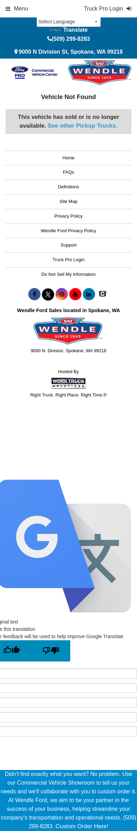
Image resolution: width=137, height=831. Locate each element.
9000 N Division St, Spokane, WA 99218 (71, 52)
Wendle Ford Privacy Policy (68, 230)
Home (69, 157)
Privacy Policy (69, 216)
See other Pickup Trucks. (82, 125)
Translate (68, 30)
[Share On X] (48, 294)
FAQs (68, 172)
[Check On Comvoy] (102, 294)
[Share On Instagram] (62, 294)
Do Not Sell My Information (68, 274)
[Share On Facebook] (34, 294)
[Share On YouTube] (75, 294)
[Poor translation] (50, 651)
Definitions (68, 186)
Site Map (68, 201)
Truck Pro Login (68, 259)
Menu (17, 9)
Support (68, 245)
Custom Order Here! (82, 826)
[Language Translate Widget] (69, 22)
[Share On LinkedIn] (89, 294)
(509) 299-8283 (71, 39)
